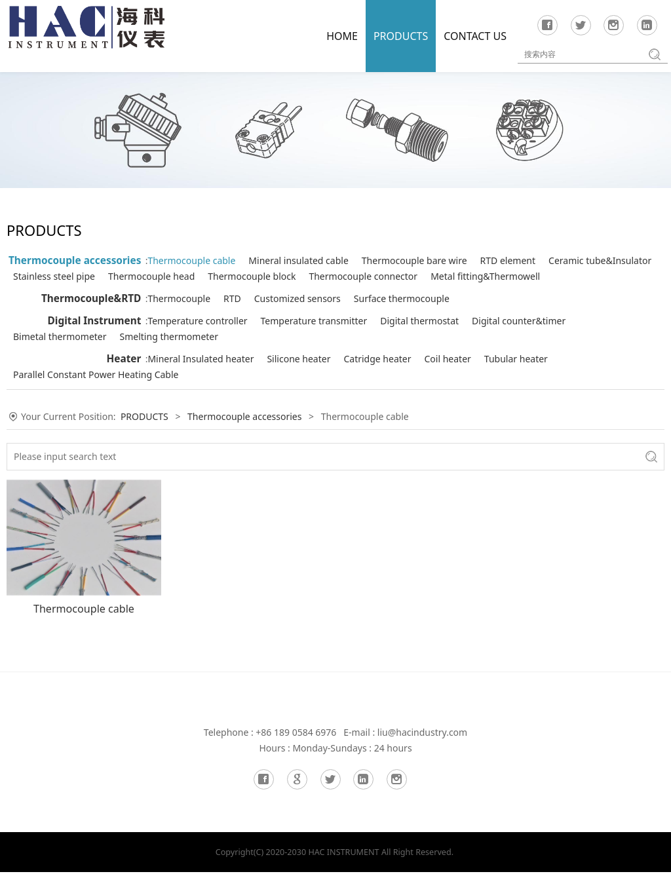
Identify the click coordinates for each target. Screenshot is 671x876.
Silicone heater (309, 374)
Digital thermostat (430, 336)
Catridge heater (388, 374)
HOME (342, 36)
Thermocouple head (413, 276)
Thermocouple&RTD (91, 314)
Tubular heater (527, 374)
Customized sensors (308, 314)
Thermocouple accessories (75, 260)
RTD (243, 314)
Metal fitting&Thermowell (335, 292)
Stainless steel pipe (316, 276)
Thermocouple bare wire (425, 260)
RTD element (518, 260)
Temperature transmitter (325, 336)
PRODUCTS (401, 36)
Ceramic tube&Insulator (210, 276)
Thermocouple (190, 314)
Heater (123, 374)
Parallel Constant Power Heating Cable (241, 390)
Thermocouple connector (213, 292)
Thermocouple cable (202, 260)
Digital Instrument (95, 336)
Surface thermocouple (413, 314)
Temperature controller (208, 336)
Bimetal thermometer (205, 352)
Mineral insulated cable (309, 260)
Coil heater (459, 374)
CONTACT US (475, 36)
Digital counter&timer (530, 336)
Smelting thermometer (314, 352)
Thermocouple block (514, 276)
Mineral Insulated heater (212, 374)
